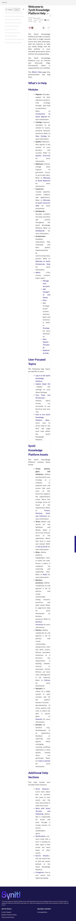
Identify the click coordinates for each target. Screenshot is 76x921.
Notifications (41, 836)
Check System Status (8, 917)
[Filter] (23, 9)
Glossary (4, 2)
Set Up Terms (42, 547)
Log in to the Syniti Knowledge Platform (43, 378)
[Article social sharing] (43, 27)
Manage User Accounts (46, 283)
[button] (13, 9)
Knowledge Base (42, 912)
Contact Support (6, 912)
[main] (39, 446)
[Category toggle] (28, 11)
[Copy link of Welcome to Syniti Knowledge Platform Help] (47, 13)
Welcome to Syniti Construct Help (43, 203)
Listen (47, 20)
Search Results (42, 856)
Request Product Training (9, 915)
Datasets (39, 719)
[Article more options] (48, 27)
